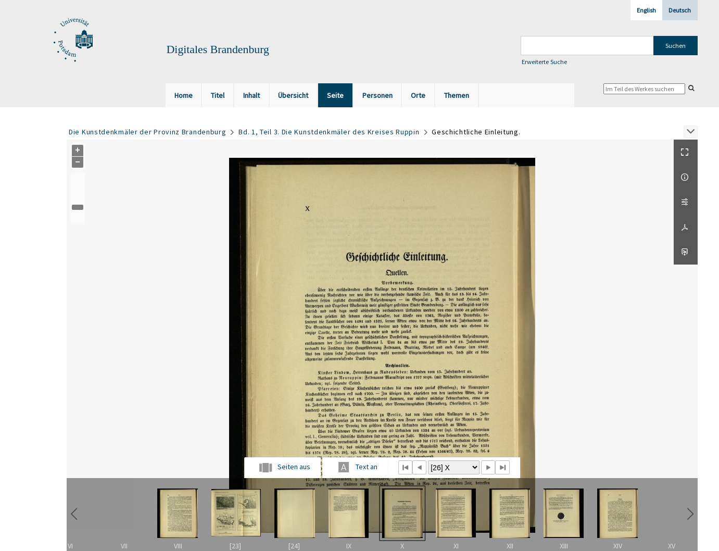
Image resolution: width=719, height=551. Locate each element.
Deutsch (679, 10)
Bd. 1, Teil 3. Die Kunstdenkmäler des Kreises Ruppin (328, 131)
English (646, 10)
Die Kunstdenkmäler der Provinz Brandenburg (147, 131)
